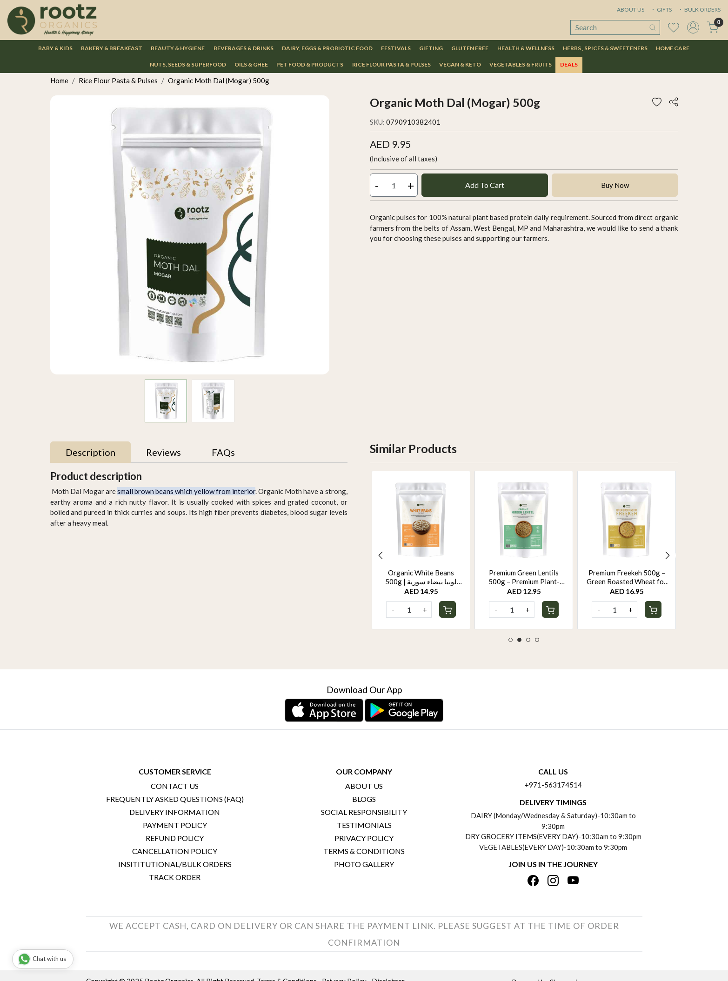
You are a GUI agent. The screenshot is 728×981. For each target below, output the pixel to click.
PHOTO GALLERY (364, 864)
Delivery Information (174, 811)
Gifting (431, 48)
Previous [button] (380, 555)
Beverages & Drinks (244, 48)
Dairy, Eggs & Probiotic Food (327, 48)
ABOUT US (630, 9)
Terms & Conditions (364, 851)
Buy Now (615, 185)
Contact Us (175, 785)
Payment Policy (175, 825)
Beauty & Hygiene (178, 48)
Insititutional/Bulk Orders (175, 864)
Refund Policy (175, 838)
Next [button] (667, 555)
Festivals (396, 48)
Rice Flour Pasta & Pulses (391, 64)
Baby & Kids (55, 48)
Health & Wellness (525, 48)
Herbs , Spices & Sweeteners (605, 48)
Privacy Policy (364, 838)
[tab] (90, 452)
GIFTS (661, 9)
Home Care (672, 48)
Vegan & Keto (460, 64)
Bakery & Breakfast (111, 48)
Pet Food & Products (309, 64)
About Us (364, 785)
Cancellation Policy (174, 851)
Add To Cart (484, 184)
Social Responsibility (364, 811)
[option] (421, 550)
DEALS (569, 64)
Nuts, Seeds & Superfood (188, 64)
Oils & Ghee (251, 64)
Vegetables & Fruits (520, 64)
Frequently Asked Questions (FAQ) (175, 798)
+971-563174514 (553, 785)
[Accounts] (693, 27)
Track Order (174, 877)
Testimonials (364, 825)
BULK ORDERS (699, 9)
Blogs (364, 798)
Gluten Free (469, 48)
